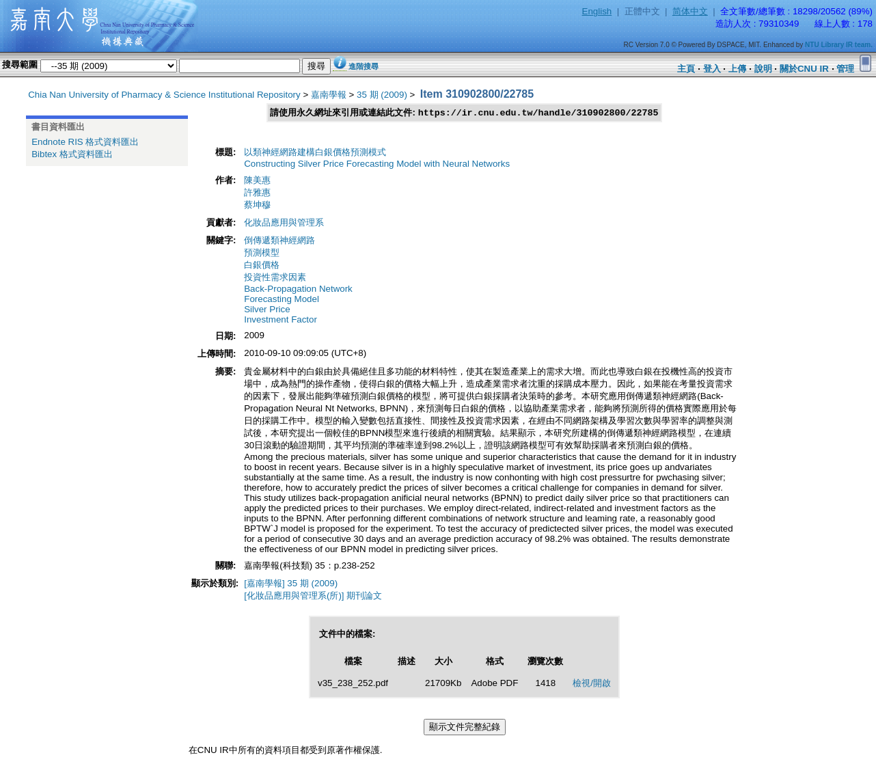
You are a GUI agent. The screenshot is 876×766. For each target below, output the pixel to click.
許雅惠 (257, 193)
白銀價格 (261, 265)
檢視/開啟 (592, 684)
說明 (763, 69)
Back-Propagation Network (298, 289)
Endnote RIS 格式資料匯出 (85, 142)
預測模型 (261, 253)
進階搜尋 (363, 66)
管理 (845, 69)
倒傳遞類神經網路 (279, 241)
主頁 (686, 69)
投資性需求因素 (275, 278)
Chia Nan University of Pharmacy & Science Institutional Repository (164, 95)
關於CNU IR (804, 69)
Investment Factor (280, 320)
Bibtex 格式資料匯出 (72, 154)
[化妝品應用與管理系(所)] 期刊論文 (313, 596)
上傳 (737, 69)
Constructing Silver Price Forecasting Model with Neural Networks (377, 164)
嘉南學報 (328, 95)
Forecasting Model (281, 300)
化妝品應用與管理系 (284, 223)
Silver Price (267, 310)
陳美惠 (257, 181)
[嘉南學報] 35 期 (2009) (291, 584)
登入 (712, 69)
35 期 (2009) (382, 95)
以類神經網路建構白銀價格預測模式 (315, 153)
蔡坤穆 (257, 205)
